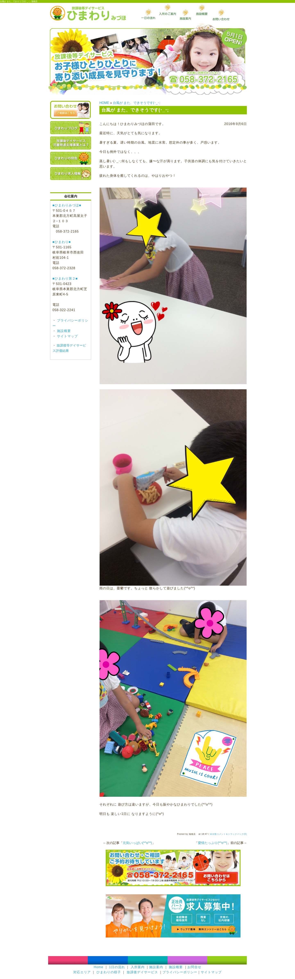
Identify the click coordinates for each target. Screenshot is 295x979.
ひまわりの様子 (108, 972)
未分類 (213, 834)
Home (98, 967)
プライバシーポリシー (179, 972)
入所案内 (138, 967)
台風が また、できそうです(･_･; (136, 103)
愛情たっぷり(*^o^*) (212, 843)
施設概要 (63, 331)
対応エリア (82, 972)
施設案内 (156, 967)
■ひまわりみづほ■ (66, 205)
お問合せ (194, 967)
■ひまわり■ (61, 242)
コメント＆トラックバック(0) (232, 834)
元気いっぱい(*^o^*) (137, 843)
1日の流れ (117, 967)
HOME (104, 103)
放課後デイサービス (142, 972)
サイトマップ (67, 336)
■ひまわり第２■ (65, 278)
